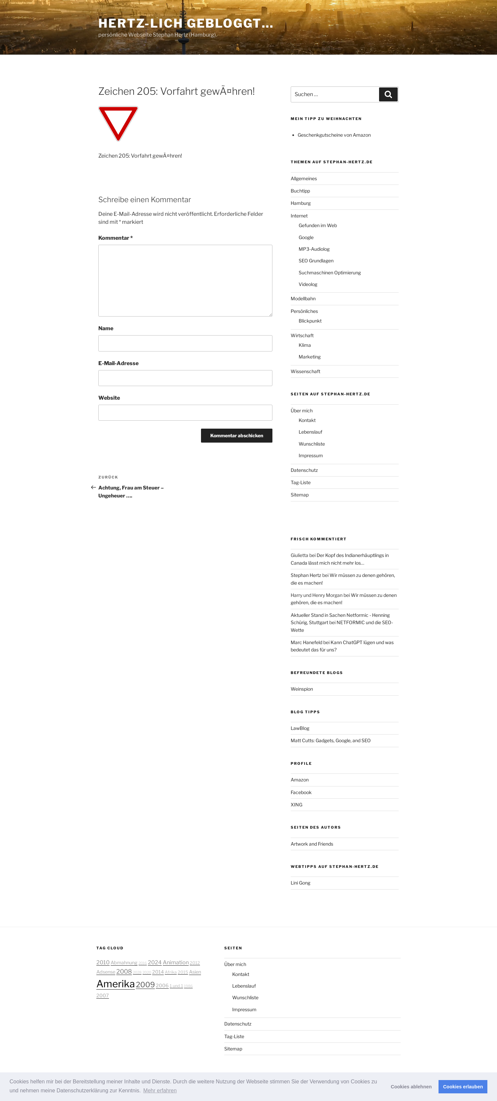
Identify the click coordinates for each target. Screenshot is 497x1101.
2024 (155, 962)
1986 (188, 986)
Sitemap (300, 494)
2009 (145, 984)
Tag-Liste (301, 482)
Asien (195, 972)
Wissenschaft (305, 371)
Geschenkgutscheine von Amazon (334, 135)
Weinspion (302, 689)
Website (109, 398)
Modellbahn (303, 298)
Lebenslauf (310, 432)
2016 (143, 963)
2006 (162, 986)
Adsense (105, 972)
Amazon (300, 779)
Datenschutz (304, 470)
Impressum (311, 455)
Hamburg (301, 203)
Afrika (171, 972)
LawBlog (300, 728)
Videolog (308, 284)
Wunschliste (312, 444)
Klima (305, 345)
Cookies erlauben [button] (463, 1086)
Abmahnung (124, 963)
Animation (176, 962)
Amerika (115, 984)
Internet (299, 215)
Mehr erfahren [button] (160, 1090)
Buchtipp (300, 191)
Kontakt (307, 420)
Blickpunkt (310, 321)
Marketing (310, 356)
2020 (147, 972)
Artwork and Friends (312, 844)
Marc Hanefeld (306, 642)
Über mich (302, 410)
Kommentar (115, 238)
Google (306, 237)
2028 (137, 972)
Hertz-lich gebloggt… (186, 23)
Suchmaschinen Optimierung (330, 272)
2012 (195, 962)
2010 (103, 962)
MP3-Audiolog (314, 249)
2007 (102, 996)
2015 (183, 972)
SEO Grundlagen (316, 260)
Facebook (301, 792)
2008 (124, 971)
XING (296, 804)
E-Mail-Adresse (118, 363)
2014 (158, 972)
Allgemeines (304, 178)
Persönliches (304, 311)
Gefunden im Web (318, 225)
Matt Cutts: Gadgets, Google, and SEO (331, 740)
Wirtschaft (302, 335)
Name (105, 328)
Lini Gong (300, 883)
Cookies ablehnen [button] (411, 1086)
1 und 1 (176, 985)
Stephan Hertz (306, 575)
